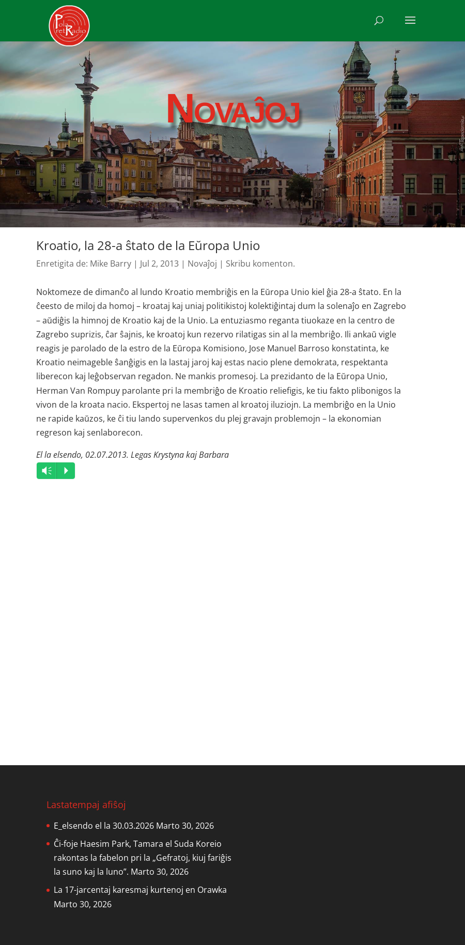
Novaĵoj (202, 263)
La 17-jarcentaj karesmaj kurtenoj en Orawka (140, 889)
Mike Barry (110, 263)
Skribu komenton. (260, 263)
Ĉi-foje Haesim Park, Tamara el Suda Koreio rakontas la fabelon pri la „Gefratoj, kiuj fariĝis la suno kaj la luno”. (142, 857)
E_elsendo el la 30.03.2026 (104, 825)
